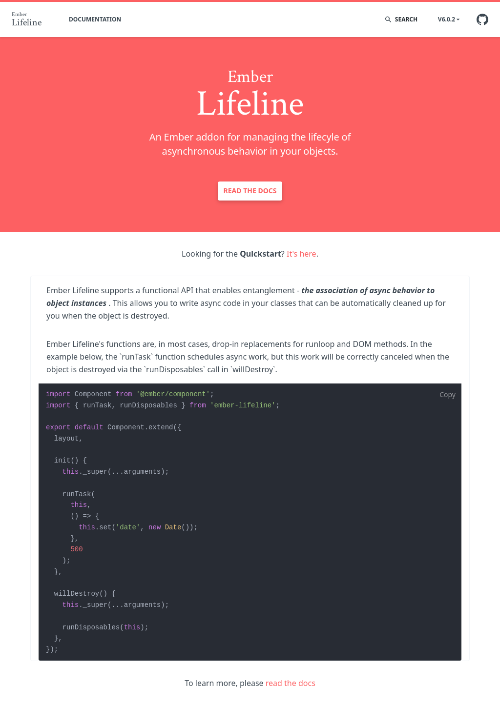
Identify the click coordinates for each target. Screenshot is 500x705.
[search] (406, 19)
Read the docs (250, 190)
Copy (447, 394)
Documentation (95, 19)
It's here (301, 253)
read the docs (290, 683)
